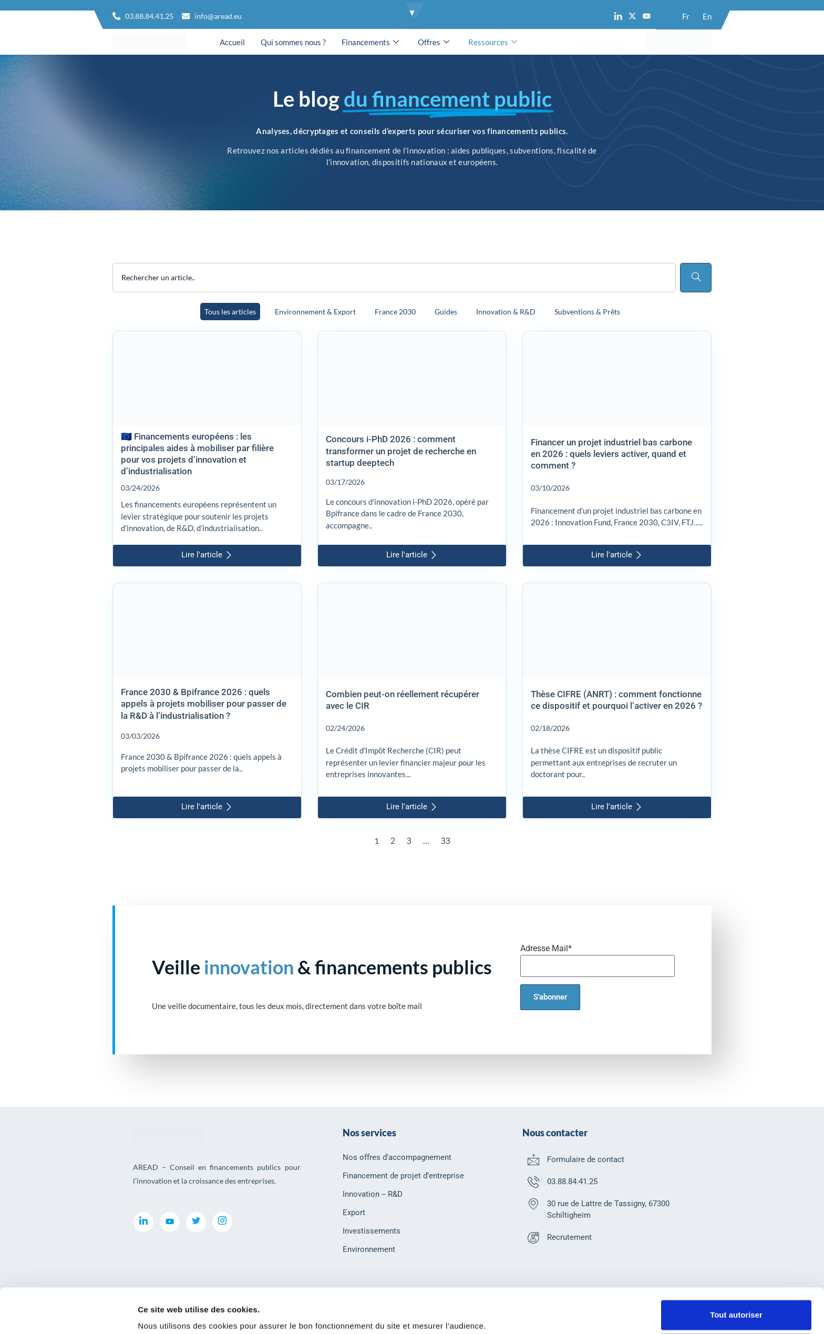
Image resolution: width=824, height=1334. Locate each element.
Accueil (232, 42)
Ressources (492, 42)
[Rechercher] (696, 277)
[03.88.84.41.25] (533, 1181)
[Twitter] (196, 1222)
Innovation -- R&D (373, 1194)
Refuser (736, 1306)
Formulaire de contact (585, 1159)
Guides (446, 311)
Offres (433, 42)
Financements (370, 42)
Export (354, 1212)
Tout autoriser (736, 1272)
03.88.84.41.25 (572, 1181)
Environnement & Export (315, 311)
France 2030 (395, 311)
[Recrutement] (533, 1237)
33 (445, 841)
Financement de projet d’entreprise (403, 1175)
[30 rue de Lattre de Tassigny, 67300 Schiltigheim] (533, 1203)
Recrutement (569, 1237)
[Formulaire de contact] (533, 1159)
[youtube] (169, 1222)
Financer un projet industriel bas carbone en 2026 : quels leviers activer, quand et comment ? (611, 454)
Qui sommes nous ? (293, 42)
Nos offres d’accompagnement (397, 1157)
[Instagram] (222, 1222)
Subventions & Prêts (587, 311)
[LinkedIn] (143, 1222)
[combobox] (394, 277)
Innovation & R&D (505, 311)
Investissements (371, 1231)
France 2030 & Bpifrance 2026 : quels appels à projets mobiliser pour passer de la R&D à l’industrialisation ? (203, 703)
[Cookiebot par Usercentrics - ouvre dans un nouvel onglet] (68, 1313)
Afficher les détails (173, 1312)
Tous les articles (230, 311)
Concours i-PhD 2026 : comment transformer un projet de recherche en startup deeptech (401, 450)
